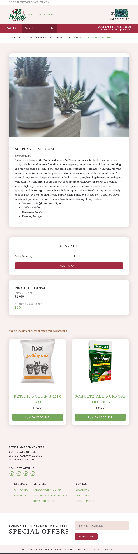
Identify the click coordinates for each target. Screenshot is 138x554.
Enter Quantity (24, 256)
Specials (20, 484)
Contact (82, 484)
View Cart (126, 30)
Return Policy (85, 501)
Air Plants (75, 37)
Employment (84, 495)
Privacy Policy (83, 549)
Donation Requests (46, 501)
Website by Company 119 (104, 549)
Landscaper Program (47, 489)
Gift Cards (21, 489)
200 (18, 307)
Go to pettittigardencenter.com (29, 2)
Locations (82, 489)
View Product (37, 417)
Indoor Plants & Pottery (46, 37)
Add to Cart (69, 265)
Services (40, 484)
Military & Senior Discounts (51, 495)
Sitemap (68, 549)
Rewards (20, 495)
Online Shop (16, 37)
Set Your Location (41, 14)
